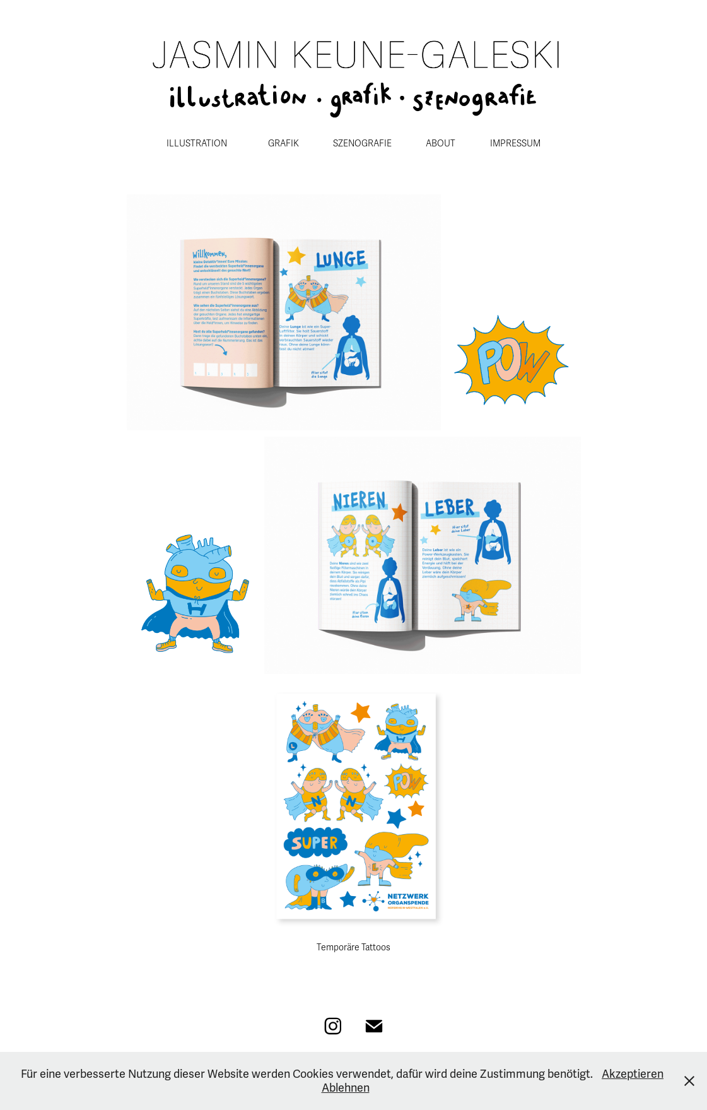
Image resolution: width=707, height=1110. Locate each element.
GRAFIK (283, 143)
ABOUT (440, 143)
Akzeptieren (632, 1074)
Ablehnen (346, 1088)
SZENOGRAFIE (362, 143)
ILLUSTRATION (197, 143)
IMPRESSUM (515, 143)
